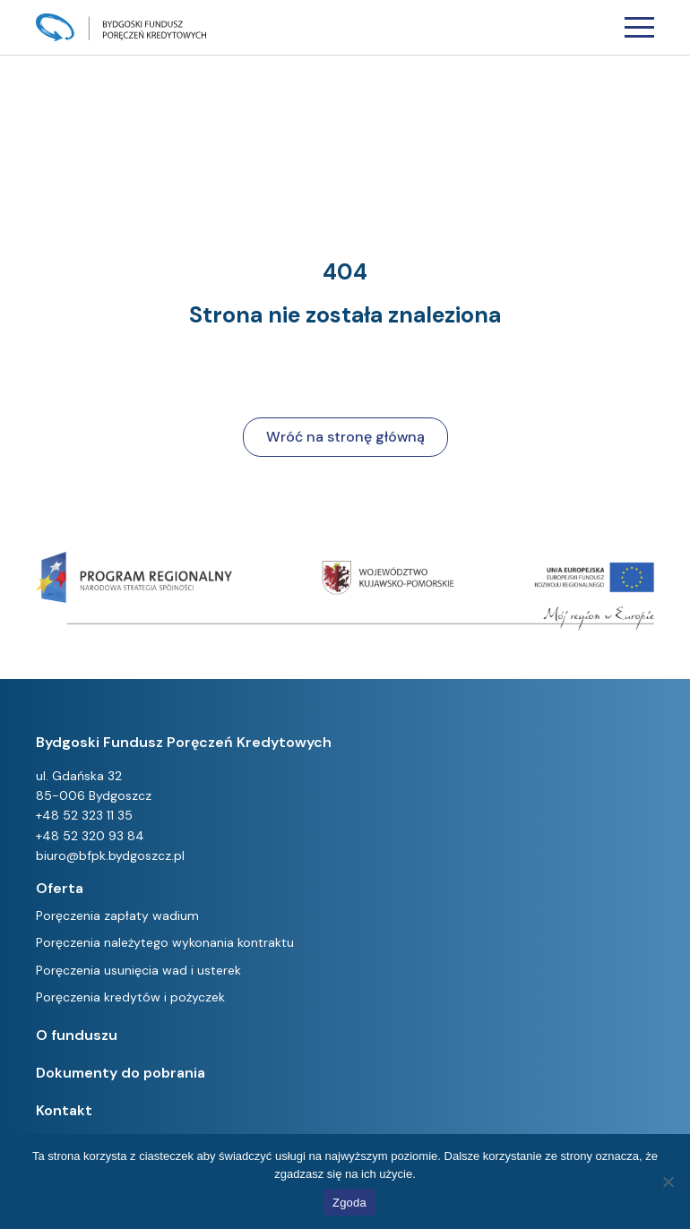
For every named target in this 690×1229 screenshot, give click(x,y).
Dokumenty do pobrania (120, 1072)
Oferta (59, 888)
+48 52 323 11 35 (84, 815)
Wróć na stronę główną (345, 436)
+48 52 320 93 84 (90, 836)
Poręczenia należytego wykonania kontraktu (165, 942)
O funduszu (76, 1035)
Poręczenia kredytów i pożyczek (130, 997)
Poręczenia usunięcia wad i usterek (138, 970)
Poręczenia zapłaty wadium (117, 915)
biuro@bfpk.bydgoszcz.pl (110, 855)
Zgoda (349, 1202)
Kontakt (64, 1110)
